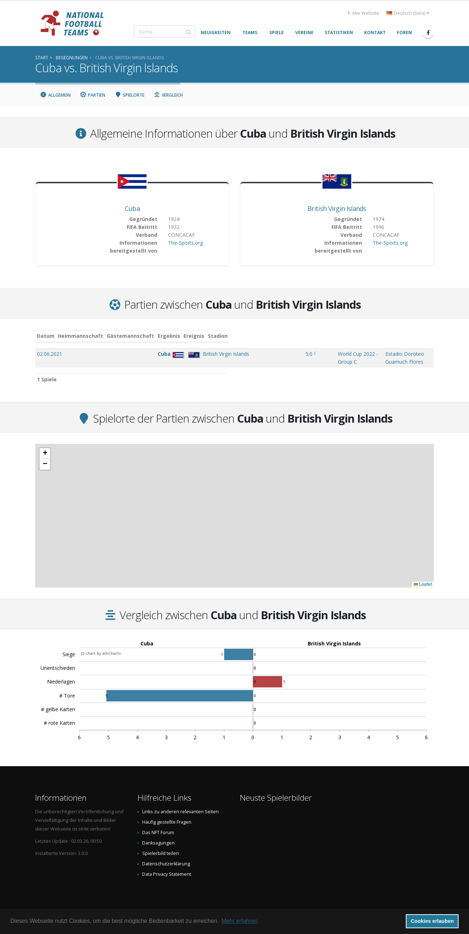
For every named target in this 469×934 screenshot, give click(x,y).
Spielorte (129, 95)
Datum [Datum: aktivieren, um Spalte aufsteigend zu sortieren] (46, 335)
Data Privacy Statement (166, 867)
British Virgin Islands (336, 208)
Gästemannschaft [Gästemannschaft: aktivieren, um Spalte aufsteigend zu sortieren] (157, 335)
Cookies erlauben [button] (432, 921)
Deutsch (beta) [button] (407, 13)
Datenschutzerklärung (166, 857)
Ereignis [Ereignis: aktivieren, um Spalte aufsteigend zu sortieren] (258, 335)
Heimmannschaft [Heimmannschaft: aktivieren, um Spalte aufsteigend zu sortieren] (107, 335)
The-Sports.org (185, 242)
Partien (93, 95)
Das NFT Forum (158, 825)
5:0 (230, 353)
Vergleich (168, 95)
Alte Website (363, 13)
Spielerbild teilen (160, 846)
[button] (45, 446)
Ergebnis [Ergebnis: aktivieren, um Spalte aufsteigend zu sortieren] (230, 335)
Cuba (132, 208)
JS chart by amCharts (101, 646)
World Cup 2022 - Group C (278, 353)
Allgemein (55, 95)
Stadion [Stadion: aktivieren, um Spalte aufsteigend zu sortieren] (340, 335)
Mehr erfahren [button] (240, 921)
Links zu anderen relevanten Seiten (180, 804)
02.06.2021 (49, 353)
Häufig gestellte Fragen (166, 815)
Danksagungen (158, 836)
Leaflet (423, 577)
